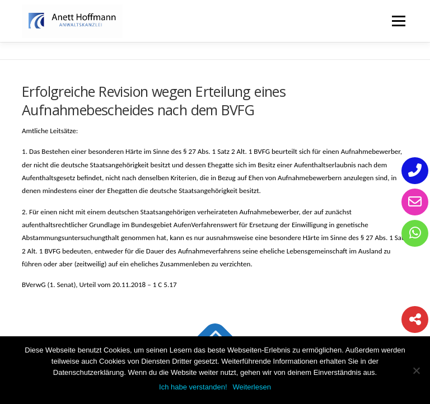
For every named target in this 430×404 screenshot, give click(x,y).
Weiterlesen (252, 387)
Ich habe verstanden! (193, 387)
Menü (398, 21)
